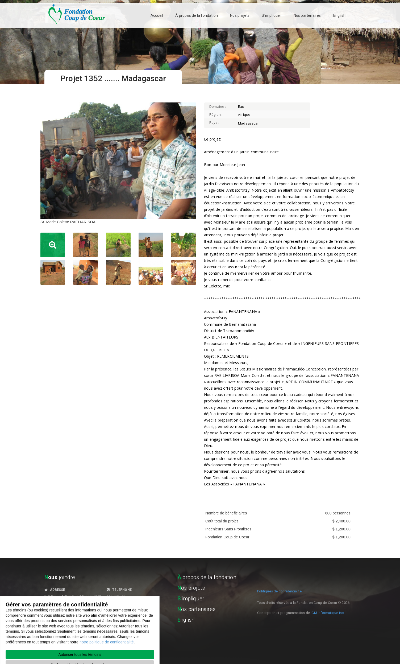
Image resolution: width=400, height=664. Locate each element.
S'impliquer (271, 15)
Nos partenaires (307, 15)
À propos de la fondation (196, 15)
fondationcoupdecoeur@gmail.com (72, 619)
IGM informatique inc (327, 613)
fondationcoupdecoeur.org (128, 617)
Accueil (157, 15)
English (339, 15)
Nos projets (239, 15)
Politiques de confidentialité (279, 591)
